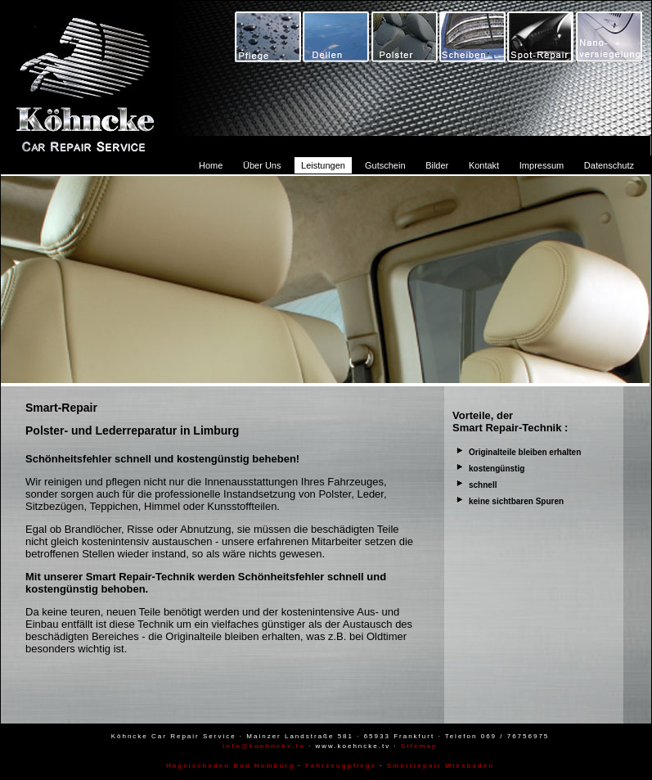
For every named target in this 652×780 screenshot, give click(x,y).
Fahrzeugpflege (340, 765)
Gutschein (385, 165)
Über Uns (262, 165)
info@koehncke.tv (264, 746)
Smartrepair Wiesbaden (440, 765)
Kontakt (484, 165)
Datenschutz (609, 165)
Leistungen (323, 165)
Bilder (436, 165)
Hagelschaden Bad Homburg (230, 765)
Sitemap (419, 746)
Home (211, 165)
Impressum (541, 165)
